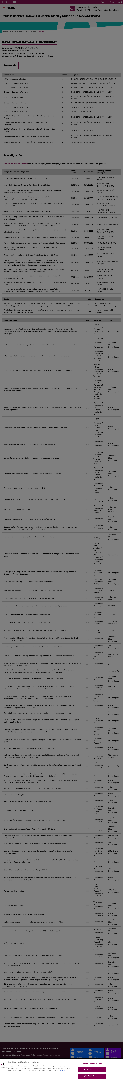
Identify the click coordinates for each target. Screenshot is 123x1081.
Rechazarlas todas (91, 1072)
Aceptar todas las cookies (91, 1078)
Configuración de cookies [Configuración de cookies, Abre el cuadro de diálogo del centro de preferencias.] (92, 1066)
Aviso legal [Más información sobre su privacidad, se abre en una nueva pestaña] (61, 1073)
